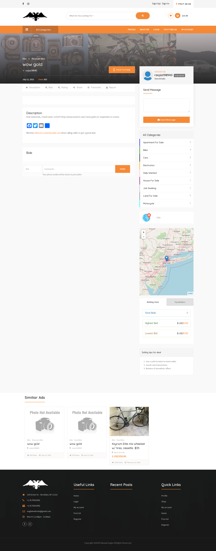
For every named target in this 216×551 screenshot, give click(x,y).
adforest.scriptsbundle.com (47, 132)
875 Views (76, 455)
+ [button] (143, 232)
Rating (63, 87)
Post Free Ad (170, 29)
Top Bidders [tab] (180, 302)
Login (156, 29)
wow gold (33, 444)
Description (33, 87)
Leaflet (190, 293)
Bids (49, 87)
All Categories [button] (36, 29)
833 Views (33, 455)
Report (111, 87)
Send (122, 169)
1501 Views (118, 462)
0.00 (182, 323)
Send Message (167, 119)
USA (158, 217)
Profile (131, 29)
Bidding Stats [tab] (153, 302)
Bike (24, 59)
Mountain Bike (38, 59)
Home (76, 495)
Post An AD (183, 4)
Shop (163, 501)
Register (144, 29)
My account (187, 29)
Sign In (165, 3)
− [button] (143, 236)
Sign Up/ (156, 3)
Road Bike (78, 440)
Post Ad (77, 513)
